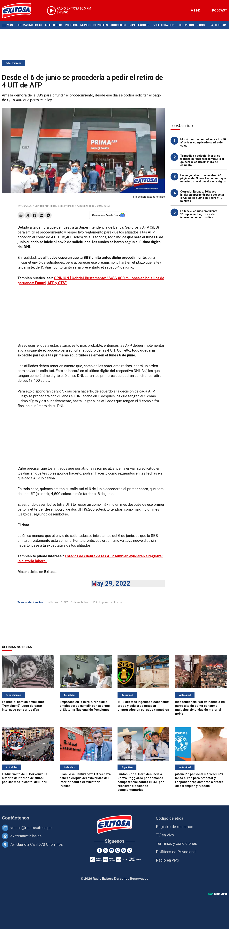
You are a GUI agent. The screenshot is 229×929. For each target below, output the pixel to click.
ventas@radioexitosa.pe (31, 827)
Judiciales (118, 25)
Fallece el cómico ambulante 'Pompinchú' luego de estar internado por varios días (198, 214)
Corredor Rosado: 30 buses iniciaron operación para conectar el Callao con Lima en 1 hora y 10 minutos (202, 196)
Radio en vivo (167, 860)
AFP (66, 602)
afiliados (53, 602)
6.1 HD (195, 10)
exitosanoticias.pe (26, 836)
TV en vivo (165, 835)
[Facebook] (99, 850)
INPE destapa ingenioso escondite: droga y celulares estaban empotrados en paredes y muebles (143, 706)
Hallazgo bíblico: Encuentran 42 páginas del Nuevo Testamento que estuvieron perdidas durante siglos (203, 178)
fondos (118, 602)
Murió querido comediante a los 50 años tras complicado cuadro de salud (203, 142)
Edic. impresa (66, 205)
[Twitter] (105, 850)
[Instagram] (117, 850)
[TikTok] (129, 850)
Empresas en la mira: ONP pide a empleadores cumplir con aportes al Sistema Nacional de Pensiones (85, 706)
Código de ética (169, 818)
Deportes (100, 25)
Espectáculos (139, 25)
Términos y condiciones (176, 843)
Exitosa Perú (166, 25)
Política (71, 25)
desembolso (80, 602)
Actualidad (53, 25)
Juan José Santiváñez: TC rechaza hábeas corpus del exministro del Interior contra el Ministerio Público (85, 780)
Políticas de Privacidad (175, 851)
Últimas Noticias (29, 25)
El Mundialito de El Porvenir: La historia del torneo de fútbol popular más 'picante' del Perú (24, 778)
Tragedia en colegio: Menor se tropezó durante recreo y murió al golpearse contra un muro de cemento (202, 160)
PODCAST (219, 10)
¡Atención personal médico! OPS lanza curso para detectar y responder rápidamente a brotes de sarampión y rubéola (199, 780)
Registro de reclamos (174, 826)
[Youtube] (111, 850)
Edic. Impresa (13, 63)
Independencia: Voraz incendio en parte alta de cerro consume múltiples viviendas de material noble (200, 707)
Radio (201, 25)
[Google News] (123, 850)
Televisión (186, 25)
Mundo (85, 25)
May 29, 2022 (110, 583)
